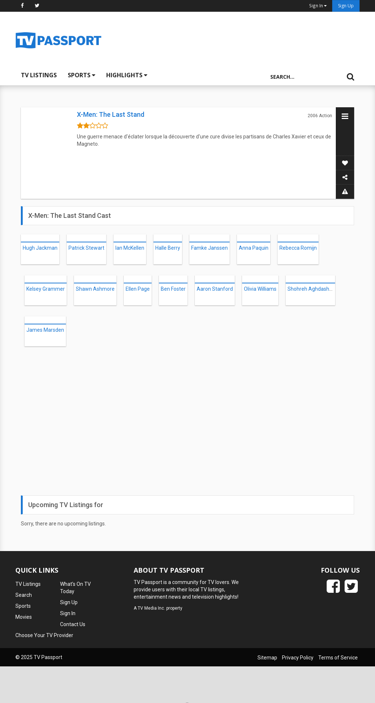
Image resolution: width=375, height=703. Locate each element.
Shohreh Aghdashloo (311, 289)
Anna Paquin (253, 248)
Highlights (126, 75)
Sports (81, 75)
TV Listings (39, 75)
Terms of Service (338, 658)
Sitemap (267, 658)
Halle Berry (167, 248)
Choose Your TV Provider (44, 635)
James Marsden (45, 330)
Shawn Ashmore (95, 289)
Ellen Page (138, 289)
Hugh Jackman (40, 248)
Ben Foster (173, 289)
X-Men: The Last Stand (110, 114)
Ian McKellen (129, 248)
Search (23, 595)
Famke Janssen (209, 248)
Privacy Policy (297, 658)
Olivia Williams (260, 289)
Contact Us (72, 624)
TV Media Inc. (151, 608)
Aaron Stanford (215, 289)
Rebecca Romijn (298, 248)
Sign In (67, 613)
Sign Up (346, 6)
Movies (23, 617)
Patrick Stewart (86, 248)
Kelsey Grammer (45, 289)
